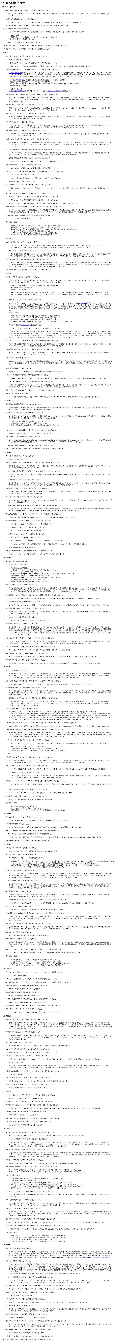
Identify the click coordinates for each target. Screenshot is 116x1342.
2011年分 (48, 1339)
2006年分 (18, 1339)
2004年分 (5, 1339)
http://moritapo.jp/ (27, 325)
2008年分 (30, 1339)
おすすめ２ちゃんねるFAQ (101, 1257)
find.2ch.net (82, 303)
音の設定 (16, 59)
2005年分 (12, 1339)
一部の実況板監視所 (15, 73)
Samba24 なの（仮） (46, 717)
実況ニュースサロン (54, 91)
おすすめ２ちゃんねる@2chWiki (81, 1257)
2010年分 (42, 1339)
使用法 (71, 1135)
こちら (16, 459)
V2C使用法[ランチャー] (67, 378)
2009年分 (36, 1339)
